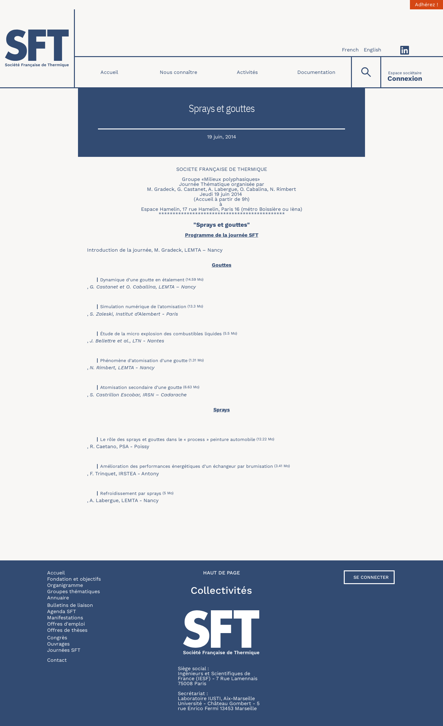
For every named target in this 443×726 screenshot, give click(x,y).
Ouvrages (58, 644)
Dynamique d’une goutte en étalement (142, 279)
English (372, 50)
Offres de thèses (67, 630)
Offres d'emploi (66, 624)
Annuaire (58, 598)
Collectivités (221, 590)
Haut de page (221, 572)
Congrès (57, 638)
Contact (57, 660)
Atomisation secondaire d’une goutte (141, 387)
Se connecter (371, 577)
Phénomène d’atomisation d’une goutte (143, 360)
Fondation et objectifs (74, 579)
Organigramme (65, 585)
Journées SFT (63, 650)
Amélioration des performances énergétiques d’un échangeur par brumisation (186, 466)
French (350, 50)
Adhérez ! (426, 4)
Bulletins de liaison (70, 605)
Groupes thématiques (73, 591)
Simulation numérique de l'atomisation (143, 306)
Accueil (109, 72)
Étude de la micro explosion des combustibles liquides (161, 333)
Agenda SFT (61, 611)
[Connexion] (404, 72)
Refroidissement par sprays (130, 493)
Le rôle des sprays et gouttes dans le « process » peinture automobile (177, 439)
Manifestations (65, 618)
